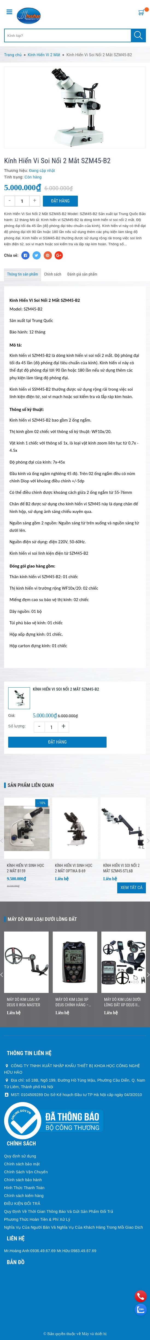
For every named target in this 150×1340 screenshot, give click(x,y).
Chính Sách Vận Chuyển (26, 1172)
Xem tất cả (131, 887)
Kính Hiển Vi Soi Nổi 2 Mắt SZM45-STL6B (121, 868)
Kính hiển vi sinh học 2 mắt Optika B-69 (73, 868)
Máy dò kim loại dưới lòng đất (42, 919)
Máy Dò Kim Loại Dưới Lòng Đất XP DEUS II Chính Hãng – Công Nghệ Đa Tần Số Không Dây (122, 1002)
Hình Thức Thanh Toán (24, 1188)
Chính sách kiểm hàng (24, 1195)
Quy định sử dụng (20, 1156)
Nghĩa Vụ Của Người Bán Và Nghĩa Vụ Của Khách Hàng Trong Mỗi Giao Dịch (73, 1227)
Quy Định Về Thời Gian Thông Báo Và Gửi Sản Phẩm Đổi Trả (58, 1211)
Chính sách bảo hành (23, 1180)
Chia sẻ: (11, 255)
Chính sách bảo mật (22, 1164)
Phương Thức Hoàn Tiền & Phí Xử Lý (37, 1219)
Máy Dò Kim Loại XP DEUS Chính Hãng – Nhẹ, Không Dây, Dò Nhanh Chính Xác (72, 1002)
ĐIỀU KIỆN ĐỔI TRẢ (22, 1203)
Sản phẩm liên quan (31, 785)
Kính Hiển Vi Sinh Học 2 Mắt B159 (25, 868)
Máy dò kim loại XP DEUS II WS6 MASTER (23, 1002)
